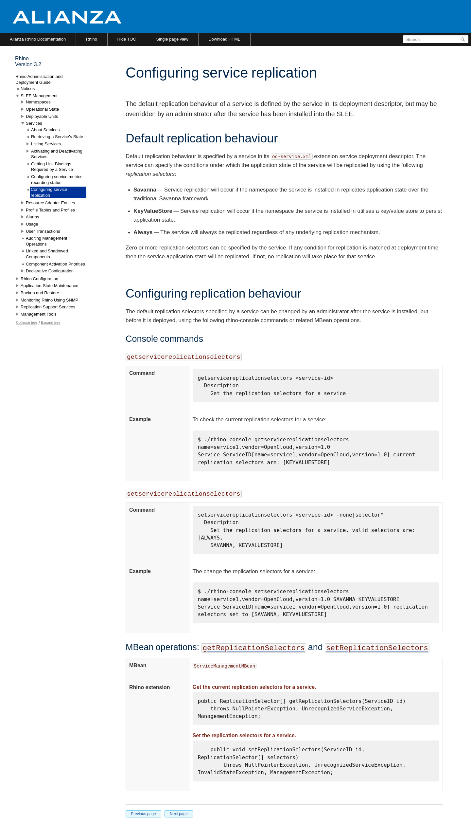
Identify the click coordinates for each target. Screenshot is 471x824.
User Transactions (43, 231)
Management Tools (39, 314)
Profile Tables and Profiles (50, 210)
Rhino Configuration (39, 278)
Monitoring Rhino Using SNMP (49, 300)
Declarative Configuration (50, 270)
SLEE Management (39, 95)
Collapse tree (26, 322)
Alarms (32, 216)
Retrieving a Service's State (57, 136)
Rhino (91, 39)
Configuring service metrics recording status (56, 179)
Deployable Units (42, 116)
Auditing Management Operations (46, 241)
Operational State (42, 109)
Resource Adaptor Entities (50, 202)
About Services (45, 129)
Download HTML (224, 39)
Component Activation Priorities (55, 264)
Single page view (172, 39)
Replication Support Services (48, 306)
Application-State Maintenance (49, 285)
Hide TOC (126, 39)
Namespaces (38, 102)
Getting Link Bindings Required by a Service (52, 166)
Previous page (143, 814)
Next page (179, 814)
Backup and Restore (40, 292)
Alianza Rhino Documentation (38, 39)
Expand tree (50, 322)
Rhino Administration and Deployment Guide (39, 79)
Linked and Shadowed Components (47, 253)
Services (34, 123)
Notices (28, 88)
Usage (32, 224)
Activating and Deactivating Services (56, 154)
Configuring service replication (49, 192)
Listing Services (46, 143)
